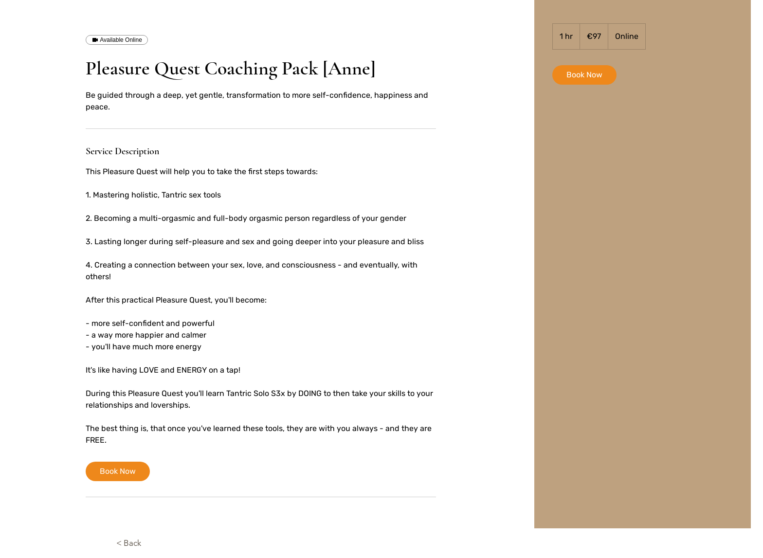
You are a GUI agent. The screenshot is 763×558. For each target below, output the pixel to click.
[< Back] (143, 543)
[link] (118, 471)
